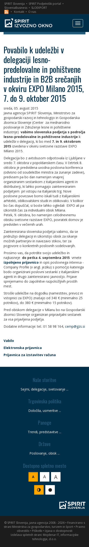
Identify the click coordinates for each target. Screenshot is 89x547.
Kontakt (19, 12)
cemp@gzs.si (75, 326)
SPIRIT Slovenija (14, 4)
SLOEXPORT (39, 8)
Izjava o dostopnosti (58, 531)
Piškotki (37, 531)
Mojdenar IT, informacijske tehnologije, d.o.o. (55, 537)
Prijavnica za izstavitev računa (30, 355)
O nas (32, 12)
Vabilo (9, 340)
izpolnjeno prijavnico (21, 262)
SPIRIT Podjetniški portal (45, 4)
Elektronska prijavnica (23, 347)
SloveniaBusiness (15, 8)
